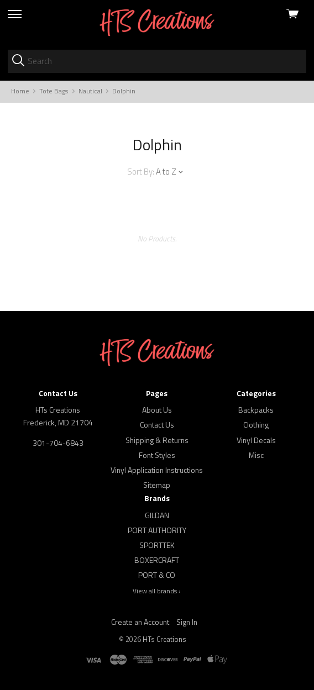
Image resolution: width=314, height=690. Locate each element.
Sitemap (156, 485)
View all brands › (157, 591)
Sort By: (140, 171)
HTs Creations (164, 639)
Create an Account (140, 622)
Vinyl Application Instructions (157, 470)
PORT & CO (156, 575)
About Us (157, 409)
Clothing (256, 424)
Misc (256, 455)
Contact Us (157, 424)
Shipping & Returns (157, 440)
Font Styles (157, 455)
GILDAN (157, 515)
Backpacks (256, 409)
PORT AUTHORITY (157, 530)
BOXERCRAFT (156, 560)
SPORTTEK (157, 545)
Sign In (186, 622)
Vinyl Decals (256, 440)
